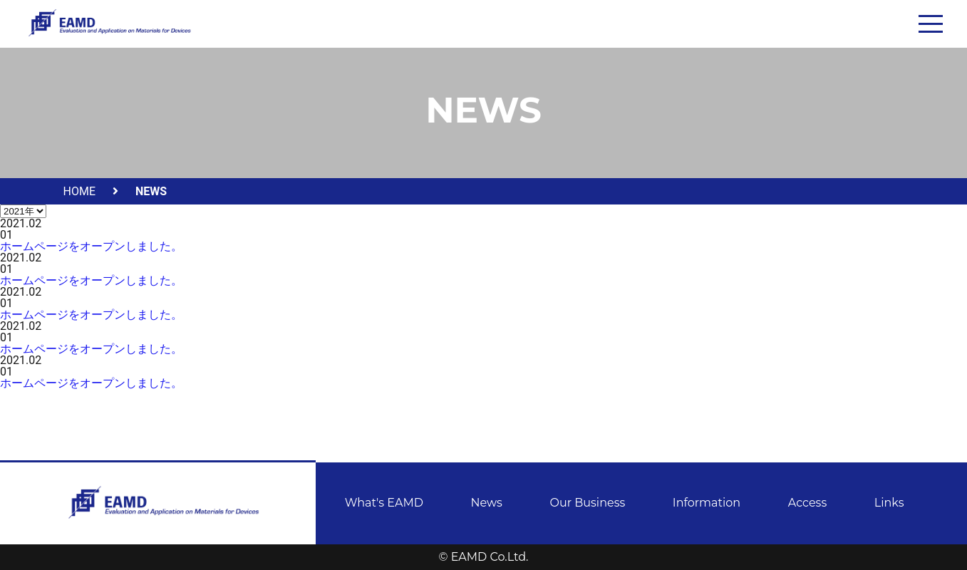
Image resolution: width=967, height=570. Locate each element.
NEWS (151, 191)
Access (807, 502)
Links (889, 502)
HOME (79, 191)
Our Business (587, 502)
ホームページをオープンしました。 (91, 246)
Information (706, 502)
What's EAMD (384, 502)
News (486, 502)
